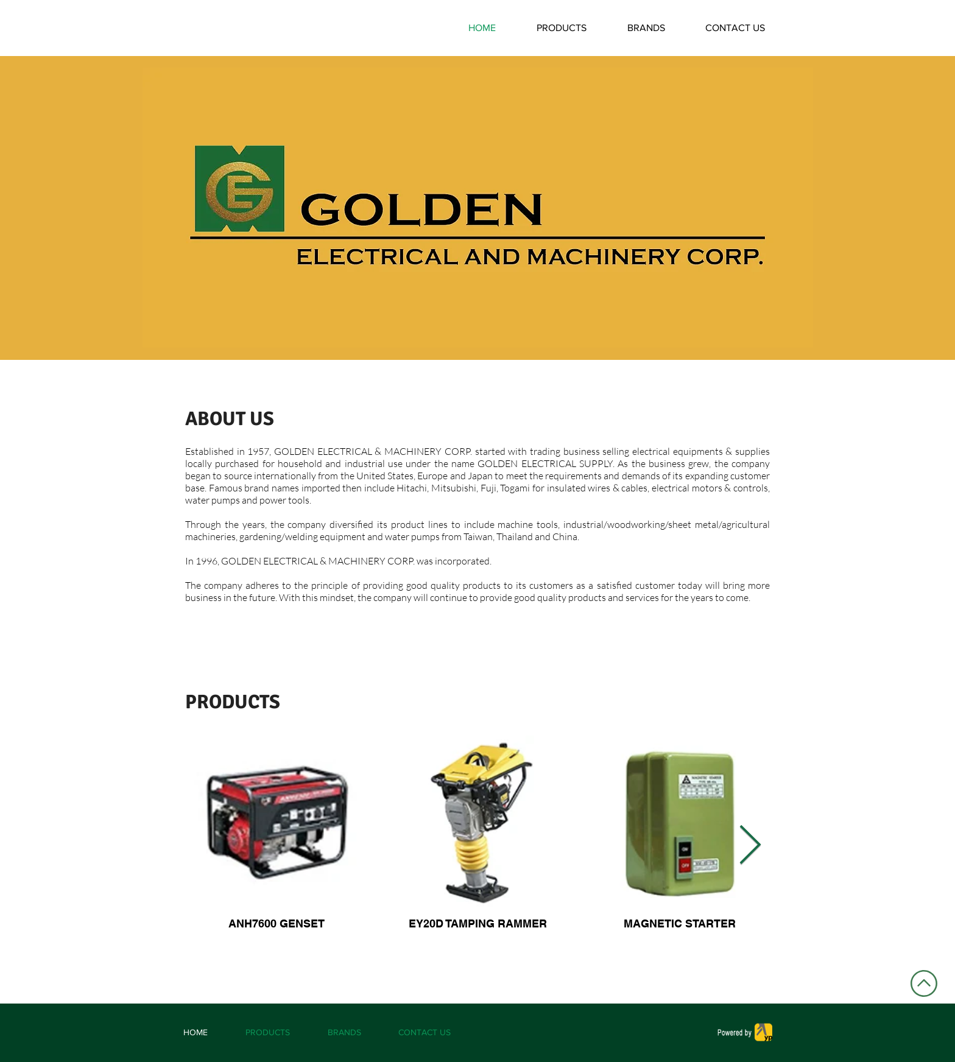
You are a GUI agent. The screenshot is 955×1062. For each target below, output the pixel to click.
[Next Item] (750, 846)
